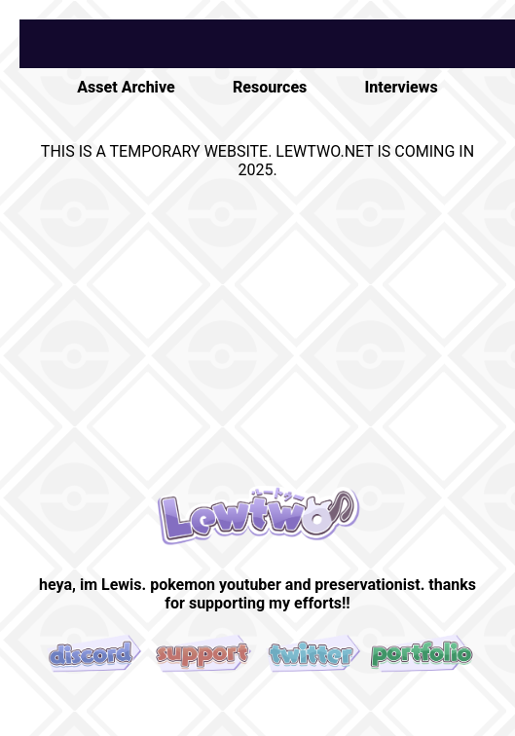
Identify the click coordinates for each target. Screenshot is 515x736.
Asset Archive (125, 87)
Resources (270, 87)
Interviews (401, 87)
